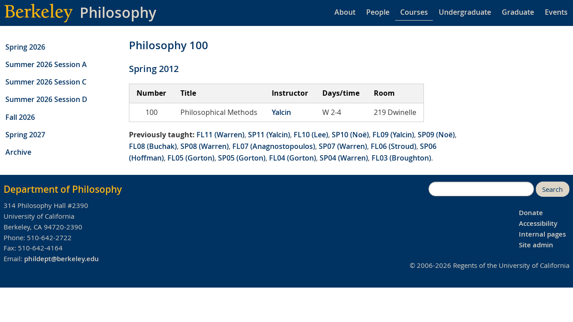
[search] (481, 189)
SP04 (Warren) (344, 158)
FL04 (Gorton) (292, 158)
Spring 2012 (154, 69)
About (344, 12)
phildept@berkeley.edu (61, 258)
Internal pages (542, 234)
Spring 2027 (25, 135)
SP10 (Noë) (350, 135)
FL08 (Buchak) (153, 146)
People (377, 12)
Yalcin (281, 112)
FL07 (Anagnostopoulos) (273, 146)
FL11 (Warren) (220, 135)
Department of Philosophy (63, 189)
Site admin (536, 245)
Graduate (518, 12)
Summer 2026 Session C (45, 82)
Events (556, 12)
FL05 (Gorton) (190, 158)
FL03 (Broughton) (401, 158)
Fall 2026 (20, 117)
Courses (414, 12)
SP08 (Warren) (204, 146)
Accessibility (538, 223)
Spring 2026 (25, 47)
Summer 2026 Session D (46, 99)
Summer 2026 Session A (46, 64)
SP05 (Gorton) (241, 158)
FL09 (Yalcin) (393, 135)
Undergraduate (465, 12)
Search (552, 189)
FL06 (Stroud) (393, 146)
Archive (18, 152)
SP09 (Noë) (436, 135)
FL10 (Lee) (311, 135)
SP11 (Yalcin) (269, 135)
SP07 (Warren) (343, 146)
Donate (531, 212)
